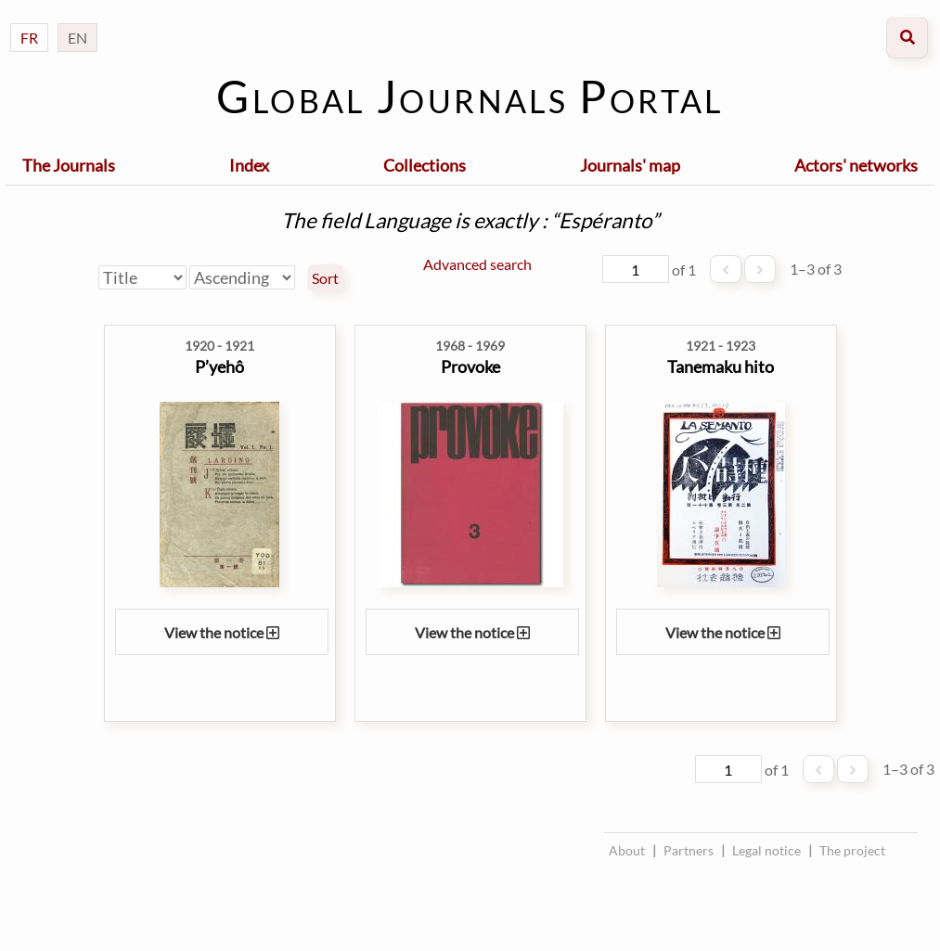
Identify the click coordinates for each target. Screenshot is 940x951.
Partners (688, 850)
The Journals (68, 165)
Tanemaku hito (720, 366)
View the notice (221, 632)
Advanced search (477, 264)
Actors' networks (856, 165)
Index (249, 165)
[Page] (635, 269)
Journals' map (630, 165)
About (627, 850)
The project (852, 850)
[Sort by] (142, 277)
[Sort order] (242, 277)
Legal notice (766, 850)
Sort (325, 278)
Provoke (470, 366)
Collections (424, 165)
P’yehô (219, 366)
